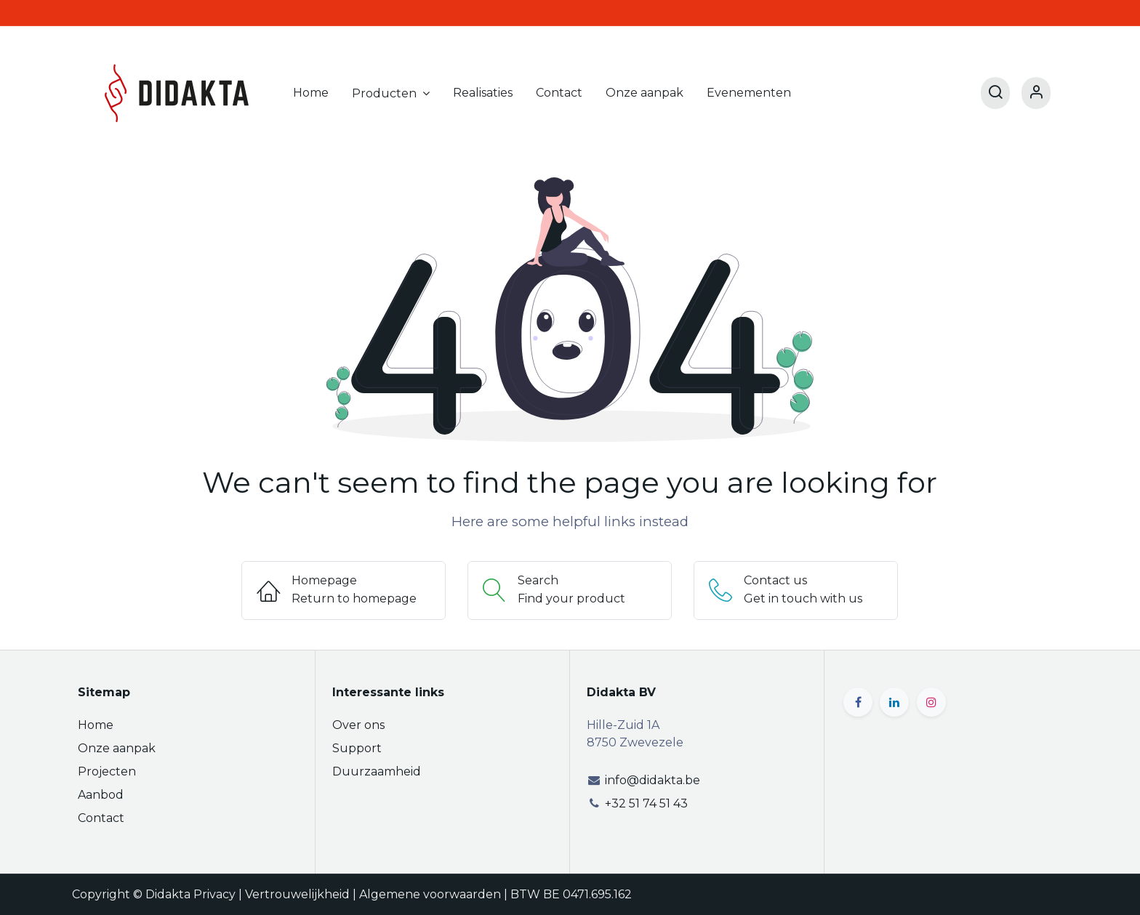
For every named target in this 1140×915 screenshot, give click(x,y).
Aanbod (101, 795)
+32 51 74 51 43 (646, 803)
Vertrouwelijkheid (297, 894)
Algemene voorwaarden (430, 894)
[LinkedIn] (894, 702)
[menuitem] (310, 93)
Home (95, 725)
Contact (101, 818)
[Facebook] (857, 702)
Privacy (214, 894)
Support (357, 748)
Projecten (107, 771)
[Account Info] (1036, 92)
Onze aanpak (117, 748)
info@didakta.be (652, 780)
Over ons (358, 725)
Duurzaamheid (376, 771)
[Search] (995, 92)
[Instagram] (931, 702)
